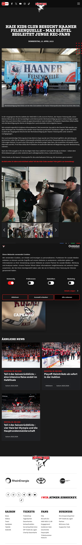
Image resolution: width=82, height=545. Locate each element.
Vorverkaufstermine (30, 527)
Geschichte (45, 530)
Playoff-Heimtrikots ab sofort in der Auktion (60, 375)
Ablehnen (15, 297)
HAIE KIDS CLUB (46, 521)
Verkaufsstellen (28, 524)
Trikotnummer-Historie (46, 536)
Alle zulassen (67, 297)
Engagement (45, 524)
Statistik (8, 530)
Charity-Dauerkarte (30, 532)
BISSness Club (64, 524)
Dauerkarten (27, 521)
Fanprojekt (45, 532)
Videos (7, 519)
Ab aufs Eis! (45, 519)
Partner (61, 521)
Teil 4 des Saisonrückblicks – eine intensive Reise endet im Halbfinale (20, 377)
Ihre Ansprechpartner (66, 516)
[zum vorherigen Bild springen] (4, 230)
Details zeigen (69, 291)
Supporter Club (64, 527)
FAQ (42, 516)
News (7, 516)
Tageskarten (27, 519)
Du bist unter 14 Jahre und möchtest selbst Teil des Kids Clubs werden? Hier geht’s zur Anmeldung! (38, 161)
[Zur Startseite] (41, 7)
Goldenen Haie (46, 527)
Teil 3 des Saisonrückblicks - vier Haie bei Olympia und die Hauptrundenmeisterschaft (20, 427)
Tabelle (7, 527)
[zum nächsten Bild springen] (56, 230)
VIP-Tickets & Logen (30, 530)
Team (7, 521)
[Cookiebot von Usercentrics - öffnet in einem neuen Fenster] (70, 246)
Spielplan (8, 524)
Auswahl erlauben (41, 297)
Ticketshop (27, 516)
